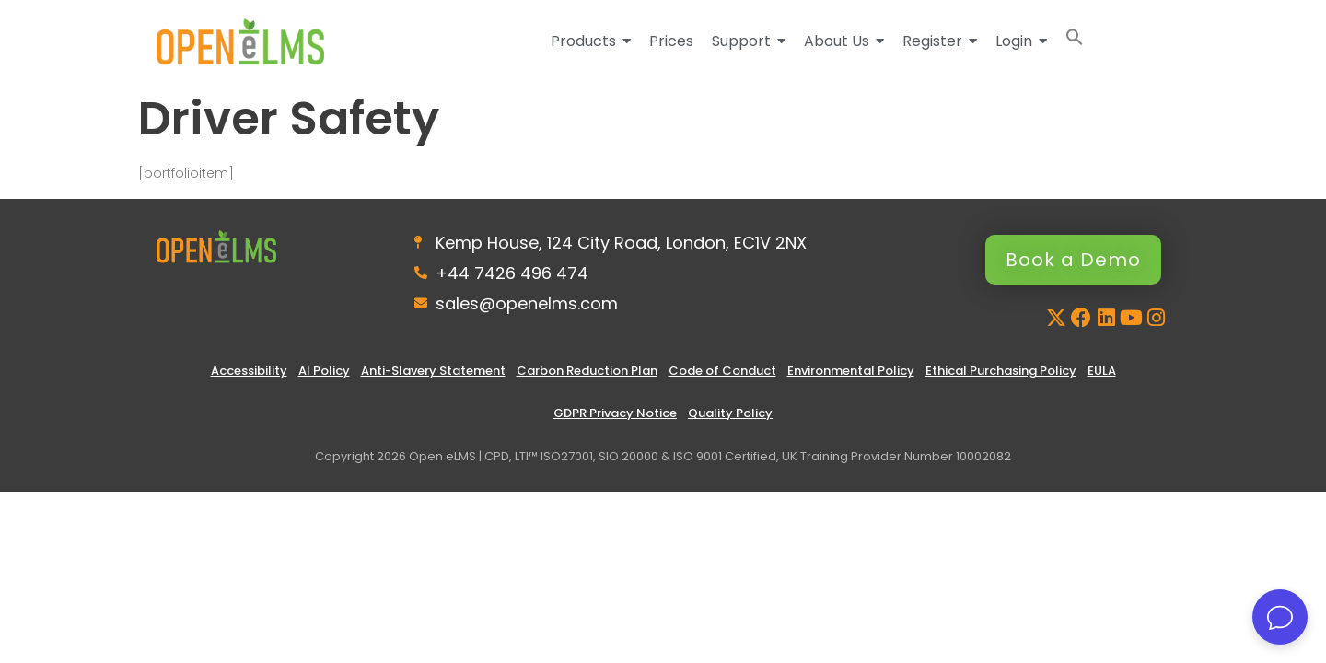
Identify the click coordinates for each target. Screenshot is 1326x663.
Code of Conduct (722, 370)
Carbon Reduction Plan (587, 370)
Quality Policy (730, 413)
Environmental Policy (850, 370)
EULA (1102, 370)
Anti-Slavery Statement (433, 370)
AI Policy (324, 370)
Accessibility (249, 370)
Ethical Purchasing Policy (1000, 370)
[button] (1074, 41)
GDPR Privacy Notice (615, 413)
